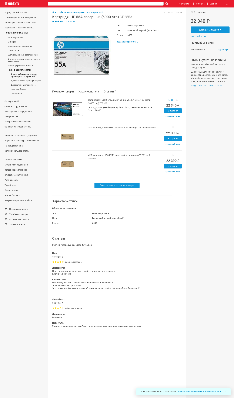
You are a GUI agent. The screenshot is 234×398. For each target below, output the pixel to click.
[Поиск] (166, 4)
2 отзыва (63, 21)
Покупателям (184, 4)
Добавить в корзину (210, 29)
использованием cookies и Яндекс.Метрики (199, 391)
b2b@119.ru (196, 85)
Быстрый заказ (198, 36)
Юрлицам (200, 4)
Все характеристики (127, 42)
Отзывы (110, 91)
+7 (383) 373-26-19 (213, 85)
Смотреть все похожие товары (117, 185)
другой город (224, 49)
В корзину (173, 111)
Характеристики (88, 91)
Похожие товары (63, 91)
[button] (80, 55)
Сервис (213, 4)
